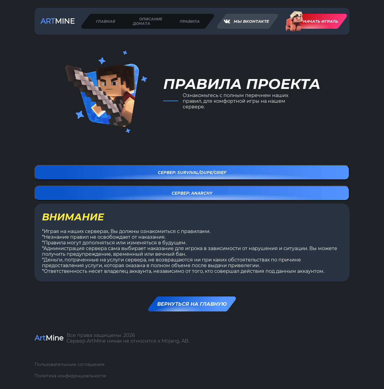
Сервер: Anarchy (192, 193)
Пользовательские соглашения (69, 364)
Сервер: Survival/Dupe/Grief (192, 172)
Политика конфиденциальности (70, 376)
